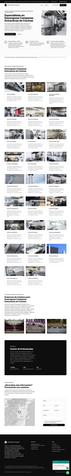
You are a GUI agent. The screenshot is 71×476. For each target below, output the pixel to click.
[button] (19, 412)
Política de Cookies (56, 445)
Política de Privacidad (56, 421)
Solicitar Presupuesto (10, 34)
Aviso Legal (54, 444)
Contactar (63, 5)
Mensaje (45, 415)
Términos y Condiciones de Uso (50, 422)
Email (44, 405)
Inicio (42, 5)
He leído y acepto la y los (53, 422)
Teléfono (56, 405)
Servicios (47, 5)
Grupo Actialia (63, 472)
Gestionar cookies (63, 1)
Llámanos (20, 34)
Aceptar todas (54, 1)
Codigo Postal (46, 410)
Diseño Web (57, 472)
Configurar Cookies (56, 451)
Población (57, 410)
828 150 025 (55, 5)
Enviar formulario (54, 424)
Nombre (45, 400)
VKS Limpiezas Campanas (12, 5)
